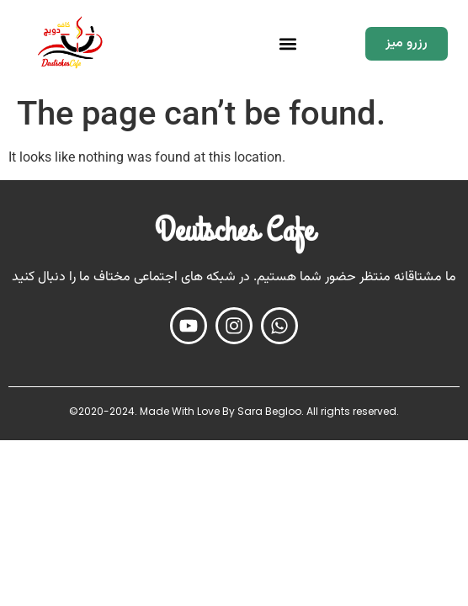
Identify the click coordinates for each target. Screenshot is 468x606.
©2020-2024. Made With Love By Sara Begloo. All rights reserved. (234, 411)
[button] (288, 43)
